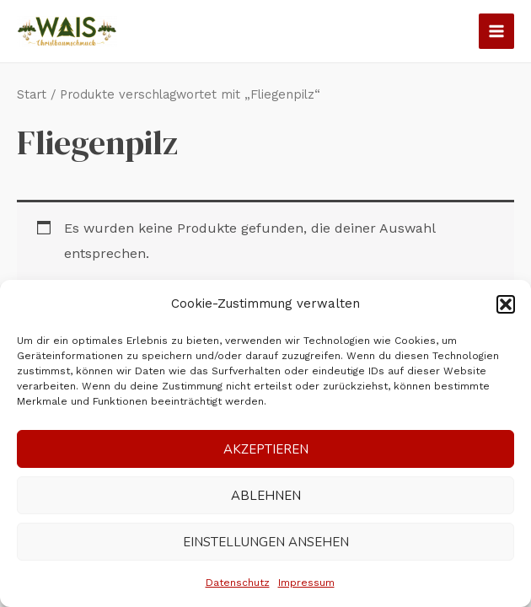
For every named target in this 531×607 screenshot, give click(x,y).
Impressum (306, 582)
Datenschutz (238, 582)
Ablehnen (266, 495)
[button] (505, 304)
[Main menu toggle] (496, 31)
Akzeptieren (265, 449)
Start (31, 94)
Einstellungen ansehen (266, 542)
